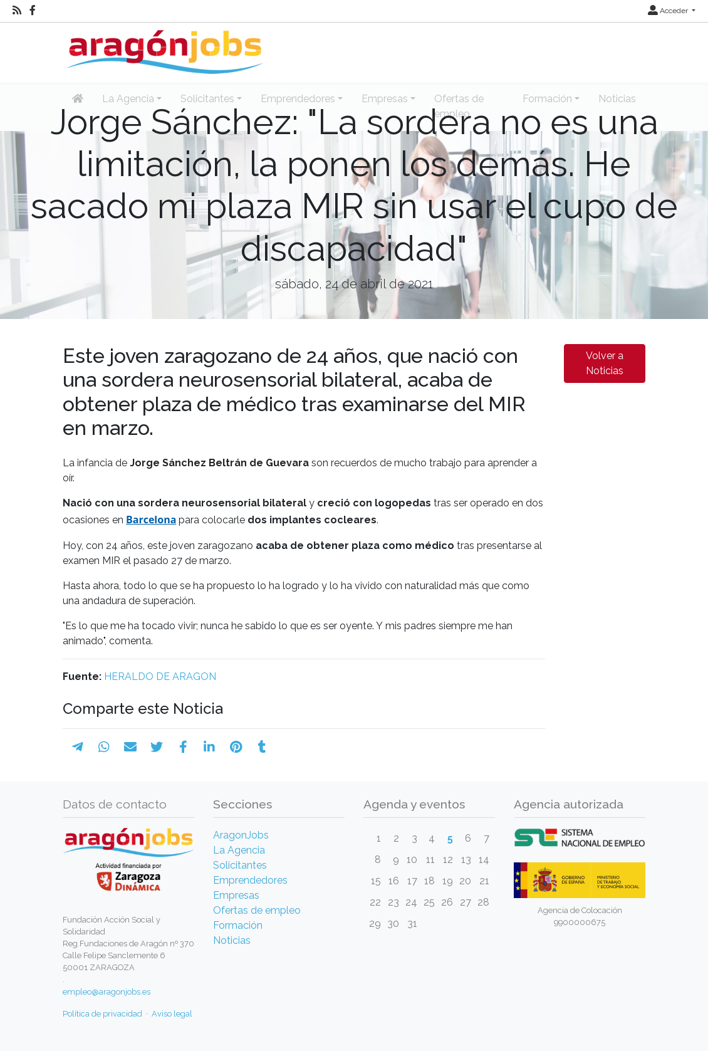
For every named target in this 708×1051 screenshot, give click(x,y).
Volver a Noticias (604, 363)
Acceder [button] (669, 10)
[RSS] (17, 10)
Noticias (232, 940)
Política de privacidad (102, 1013)
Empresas (236, 895)
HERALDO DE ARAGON (160, 676)
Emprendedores (250, 880)
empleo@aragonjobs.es (106, 991)
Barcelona (151, 519)
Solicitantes (240, 865)
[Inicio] (163, 47)
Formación (238, 925)
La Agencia (239, 850)
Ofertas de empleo (257, 910)
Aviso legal (172, 1013)
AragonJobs (241, 835)
